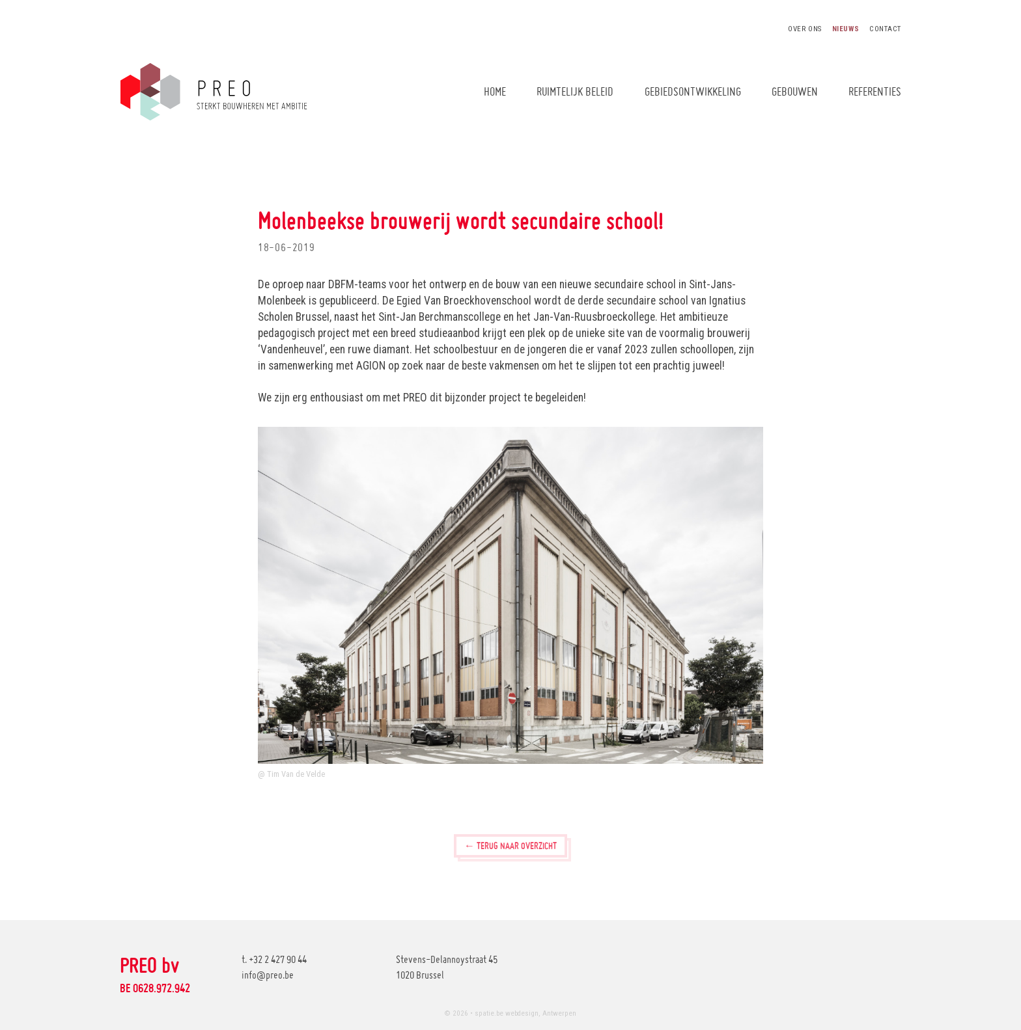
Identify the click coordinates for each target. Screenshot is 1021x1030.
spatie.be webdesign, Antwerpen (525, 1013)
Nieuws (845, 29)
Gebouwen (795, 91)
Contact (885, 29)
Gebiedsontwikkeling (693, 91)
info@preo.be (268, 974)
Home (495, 91)
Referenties (874, 91)
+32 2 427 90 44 (278, 959)
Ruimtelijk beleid (575, 91)
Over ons (804, 29)
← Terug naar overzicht (510, 845)
